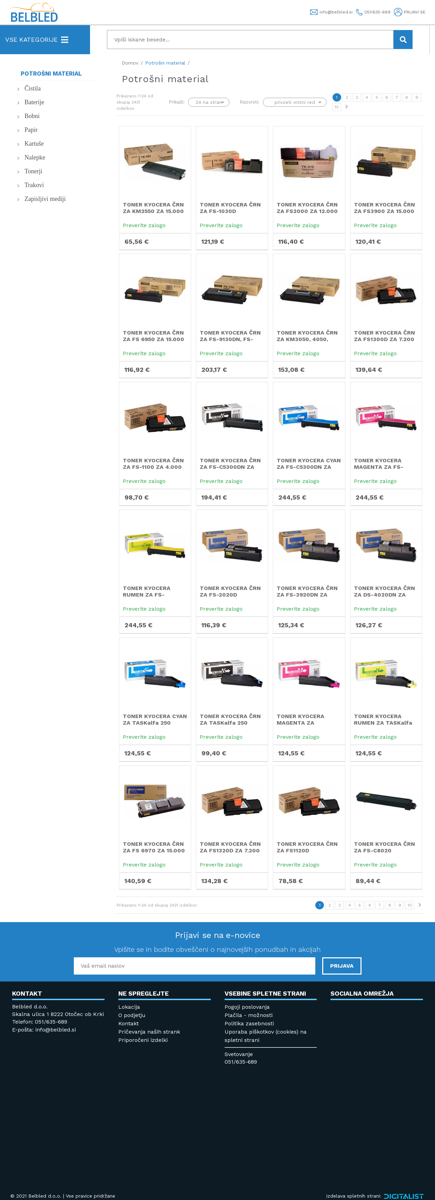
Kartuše (34, 143)
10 (337, 107)
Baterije (34, 102)
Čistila (32, 88)
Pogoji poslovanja (247, 1007)
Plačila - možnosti (249, 1015)
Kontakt (128, 1023)
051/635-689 (241, 1061)
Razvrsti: (249, 102)
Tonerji (33, 171)
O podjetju (132, 1015)
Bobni (32, 116)
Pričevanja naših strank (149, 1031)
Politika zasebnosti (249, 1023)
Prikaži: (177, 102)
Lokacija (129, 1007)
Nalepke (34, 157)
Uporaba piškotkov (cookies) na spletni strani (266, 1035)
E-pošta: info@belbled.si (44, 1029)
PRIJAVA (342, 965)
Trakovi (34, 185)
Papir (31, 129)
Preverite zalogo (144, 225)
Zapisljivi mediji (45, 198)
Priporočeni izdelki (143, 1040)
